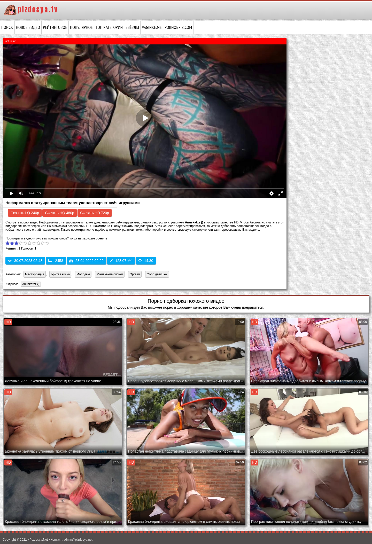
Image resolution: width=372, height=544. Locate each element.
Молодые (83, 274)
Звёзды (132, 27)
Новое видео (28, 27)
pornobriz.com (178, 27)
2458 (55, 261)
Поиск (7, 27)
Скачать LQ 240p (25, 213)
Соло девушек (157, 274)
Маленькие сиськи (110, 274)
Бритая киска (60, 274)
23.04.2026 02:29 (86, 261)
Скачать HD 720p (94, 213)
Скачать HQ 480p (59, 213)
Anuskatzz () (30, 284)
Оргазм (135, 274)
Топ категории (109, 27)
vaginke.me (152, 27)
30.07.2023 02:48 (25, 261)
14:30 (145, 261)
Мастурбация (34, 274)
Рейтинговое (55, 27)
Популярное (81, 27)
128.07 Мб (121, 261)
